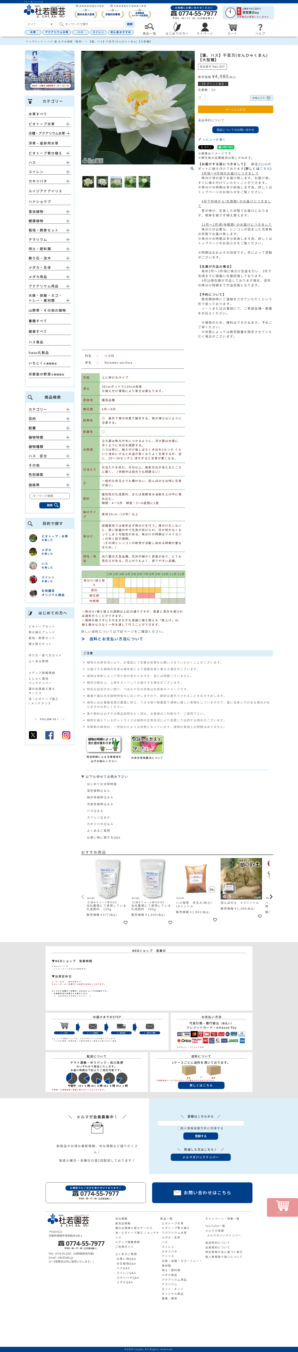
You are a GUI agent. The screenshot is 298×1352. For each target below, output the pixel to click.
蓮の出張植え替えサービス (134, 1228)
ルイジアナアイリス (45, 191)
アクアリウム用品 (44, 286)
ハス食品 (36, 342)
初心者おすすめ (121, 32)
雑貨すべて (38, 331)
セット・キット (173, 1289)
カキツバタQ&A (128, 1278)
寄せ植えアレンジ (42, 632)
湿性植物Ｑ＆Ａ (98, 791)
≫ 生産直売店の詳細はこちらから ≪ (71, 996)
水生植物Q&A (126, 1263)
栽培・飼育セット (44, 230)
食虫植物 (36, 211)
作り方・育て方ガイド (45, 655)
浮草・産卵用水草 (44, 143)
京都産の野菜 (40, 374)
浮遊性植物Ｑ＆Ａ (100, 804)
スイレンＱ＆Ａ (98, 817)
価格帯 (50, 485)
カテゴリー (50, 409)
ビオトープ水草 (42, 124)
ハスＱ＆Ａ (95, 811)
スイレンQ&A (126, 1273)
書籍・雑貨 (170, 1298)
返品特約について (211, 120)
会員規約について (217, 1247)
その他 (50, 465)
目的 (50, 418)
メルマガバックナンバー (224, 1235)
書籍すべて (38, 321)
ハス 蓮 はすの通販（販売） (65, 41)
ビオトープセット (42, 626)
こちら (265, 169)
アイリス (168, 1256)
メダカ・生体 (40, 267)
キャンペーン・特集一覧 (222, 1218)
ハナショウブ (40, 201)
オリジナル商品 (173, 1294)
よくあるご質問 (98, 831)
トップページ (34, 41)
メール (207, 308)
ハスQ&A (123, 1268)
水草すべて (38, 114)
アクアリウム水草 (56, 32)
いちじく (36, 363)
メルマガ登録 (214, 1230)
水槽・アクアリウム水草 (47, 133)
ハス (80, 32)
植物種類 (50, 446)
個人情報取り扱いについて (224, 1257)
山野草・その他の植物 (47, 310)
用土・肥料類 (40, 249)
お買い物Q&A (126, 1259)
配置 (50, 428)
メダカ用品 (38, 277)
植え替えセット (40, 644)
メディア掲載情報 (42, 673)
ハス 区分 (50, 456)
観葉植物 (36, 221)
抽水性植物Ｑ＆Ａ (100, 797)
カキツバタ (38, 181)
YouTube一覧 (215, 1226)
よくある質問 (39, 661)
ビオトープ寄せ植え (45, 153)
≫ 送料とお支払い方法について (112, 639)
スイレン (98, 32)
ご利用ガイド (124, 1247)
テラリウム (38, 239)
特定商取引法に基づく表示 (224, 1252)
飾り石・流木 (40, 258)
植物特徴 (50, 437)
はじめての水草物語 (102, 784)
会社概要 (121, 1218)
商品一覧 (166, 1218)
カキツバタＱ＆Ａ (100, 824)
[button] (83, 896)
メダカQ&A (125, 1282)
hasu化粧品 (39, 352)
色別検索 (50, 474)
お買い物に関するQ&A (103, 837)
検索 (130, 24)
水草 (33, 32)
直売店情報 (123, 1223)
